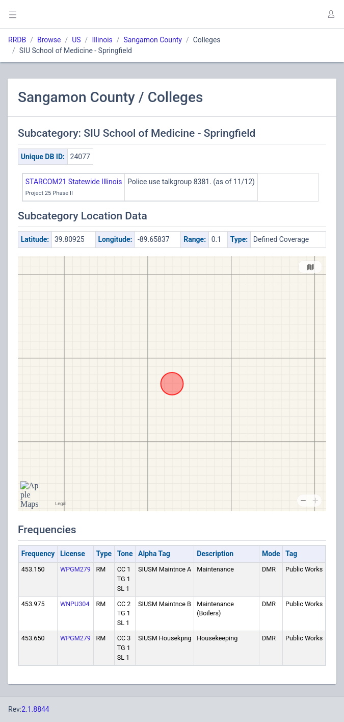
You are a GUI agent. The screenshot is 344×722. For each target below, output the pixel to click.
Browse (49, 40)
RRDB (17, 40)
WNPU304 (75, 604)
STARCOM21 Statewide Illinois (73, 182)
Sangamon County (153, 40)
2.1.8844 (35, 709)
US (76, 40)
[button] (330, 14)
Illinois (102, 40)
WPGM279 (75, 569)
